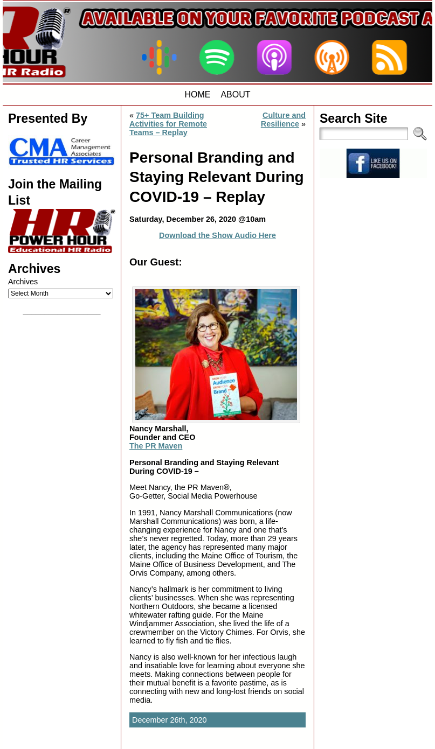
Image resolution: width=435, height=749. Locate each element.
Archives (23, 281)
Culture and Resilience (283, 119)
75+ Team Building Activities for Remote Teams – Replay (168, 124)
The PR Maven (155, 446)
